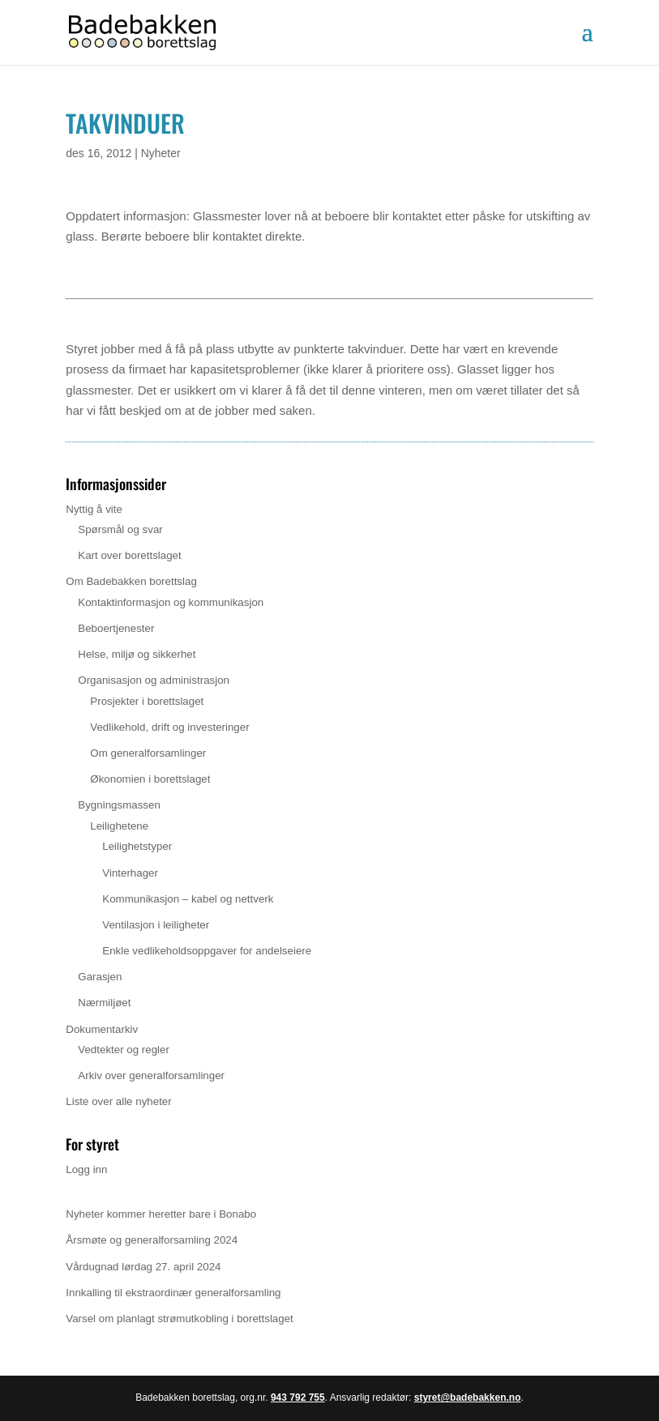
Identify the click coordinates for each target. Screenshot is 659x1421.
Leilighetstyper (137, 846)
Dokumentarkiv (102, 1029)
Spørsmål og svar (120, 529)
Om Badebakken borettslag (131, 581)
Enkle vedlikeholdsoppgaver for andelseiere (206, 951)
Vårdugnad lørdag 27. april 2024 (143, 1267)
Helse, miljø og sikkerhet (136, 654)
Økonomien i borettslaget (150, 779)
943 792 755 (298, 1397)
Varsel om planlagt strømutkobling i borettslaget (179, 1318)
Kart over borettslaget (129, 555)
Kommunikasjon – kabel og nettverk (187, 899)
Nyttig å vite (94, 509)
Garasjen (100, 977)
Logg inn (86, 1169)
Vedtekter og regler (123, 1049)
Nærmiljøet (104, 1002)
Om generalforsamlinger (148, 753)
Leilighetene (119, 826)
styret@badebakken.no (467, 1397)
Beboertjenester (116, 628)
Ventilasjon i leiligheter (155, 925)
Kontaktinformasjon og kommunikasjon (170, 602)
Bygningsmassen (119, 805)
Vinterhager (130, 873)
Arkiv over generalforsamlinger (151, 1075)
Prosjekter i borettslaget (146, 701)
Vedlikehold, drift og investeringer (169, 727)
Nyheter (161, 153)
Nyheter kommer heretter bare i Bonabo (161, 1214)
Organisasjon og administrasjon (153, 680)
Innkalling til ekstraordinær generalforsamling (173, 1293)
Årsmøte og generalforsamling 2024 (151, 1240)
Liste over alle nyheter (118, 1101)
